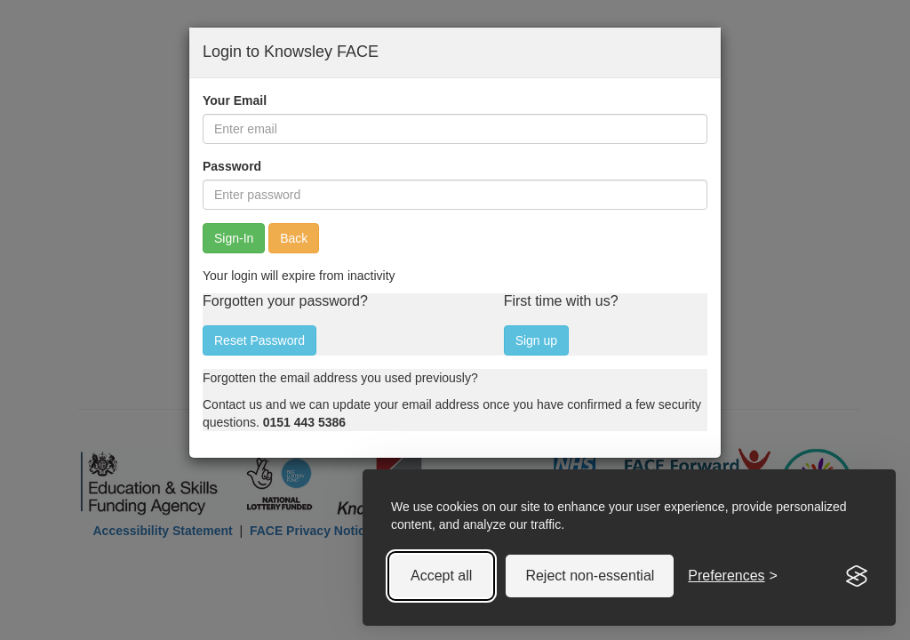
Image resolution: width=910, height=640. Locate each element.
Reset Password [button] (259, 340)
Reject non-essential (589, 575)
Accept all (441, 575)
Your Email (235, 100)
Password (232, 166)
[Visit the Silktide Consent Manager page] (856, 576)
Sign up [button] (536, 340)
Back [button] (293, 238)
